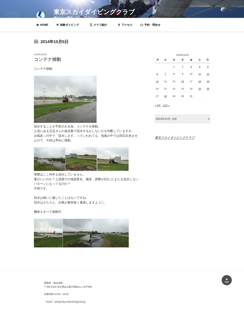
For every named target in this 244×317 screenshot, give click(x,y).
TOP (227, 282)
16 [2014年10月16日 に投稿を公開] (182, 81)
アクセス (124, 24)
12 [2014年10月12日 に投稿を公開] (208, 74)
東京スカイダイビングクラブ (94, 11)
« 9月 (157, 105)
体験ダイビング (69, 24)
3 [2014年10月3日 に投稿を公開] (191, 66)
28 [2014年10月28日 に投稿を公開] (165, 96)
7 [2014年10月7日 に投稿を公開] (165, 74)
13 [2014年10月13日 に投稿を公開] (157, 81)
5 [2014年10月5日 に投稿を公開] (208, 66)
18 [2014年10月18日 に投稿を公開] (199, 81)
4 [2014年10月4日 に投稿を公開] (199, 66)
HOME (42, 24)
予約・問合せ (152, 24)
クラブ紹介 (100, 24)
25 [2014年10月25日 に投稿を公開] (199, 88)
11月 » (166, 105)
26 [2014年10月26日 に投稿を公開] (208, 88)
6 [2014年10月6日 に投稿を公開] (157, 74)
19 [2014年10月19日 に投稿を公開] (208, 81)
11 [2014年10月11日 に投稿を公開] (199, 74)
